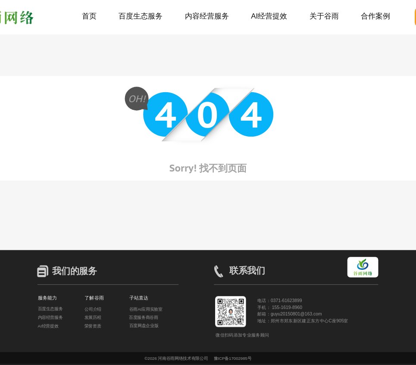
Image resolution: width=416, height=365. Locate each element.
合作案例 (375, 16)
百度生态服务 (141, 16)
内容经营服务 (207, 16)
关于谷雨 (324, 16)
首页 (89, 16)
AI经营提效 (269, 16)
